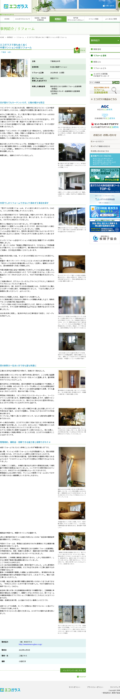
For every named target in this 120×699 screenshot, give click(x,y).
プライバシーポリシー (95, 687)
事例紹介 (10, 37)
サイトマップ (115, 687)
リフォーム (20, 37)
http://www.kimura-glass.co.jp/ (30, 644)
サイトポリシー (74, 687)
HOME (2, 37)
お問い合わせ (109, 6)
